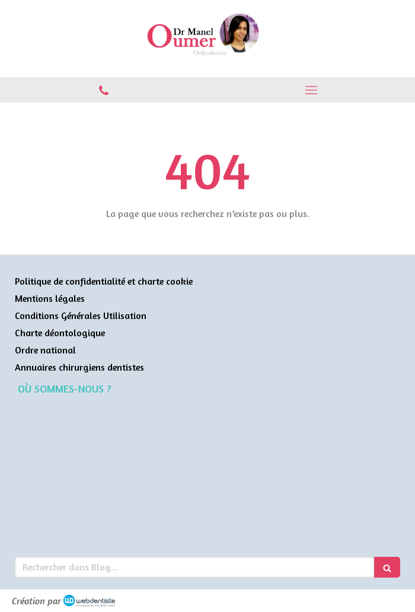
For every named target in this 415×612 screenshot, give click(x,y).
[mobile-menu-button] (311, 90)
